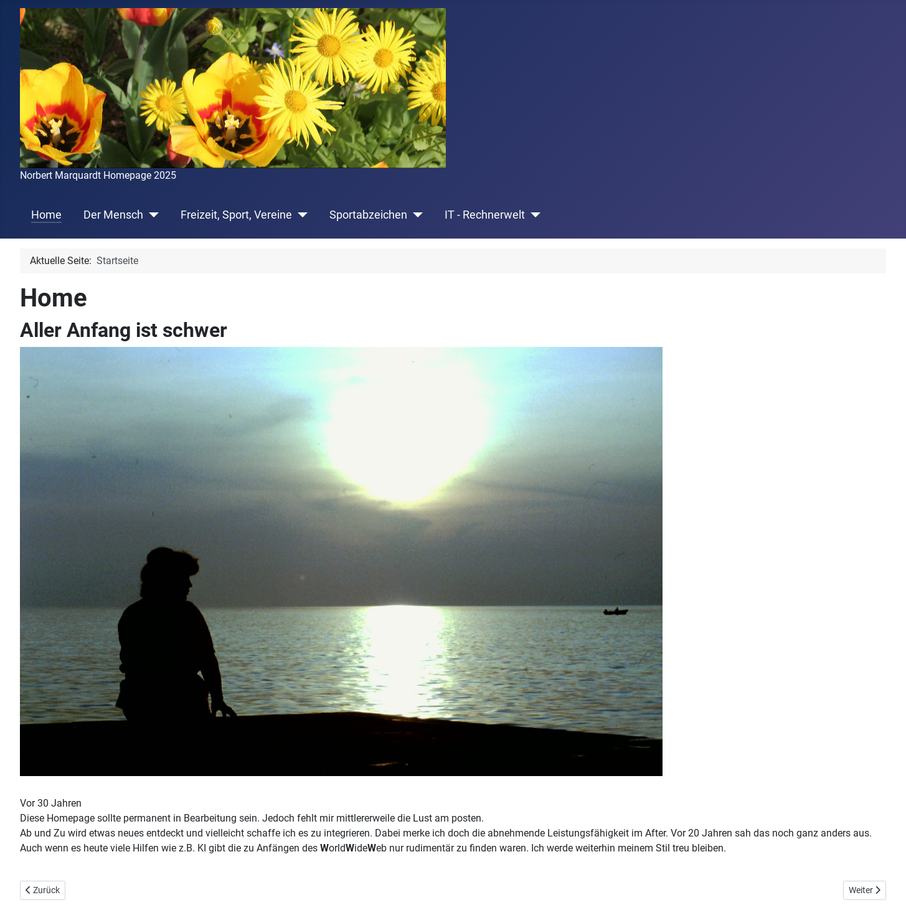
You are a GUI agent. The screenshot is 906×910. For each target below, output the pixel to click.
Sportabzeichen (368, 215)
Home (46, 215)
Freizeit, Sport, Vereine (236, 215)
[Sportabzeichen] (415, 215)
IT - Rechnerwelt (485, 215)
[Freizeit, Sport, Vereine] (300, 215)
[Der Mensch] (151, 215)
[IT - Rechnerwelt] (532, 215)
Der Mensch (113, 215)
